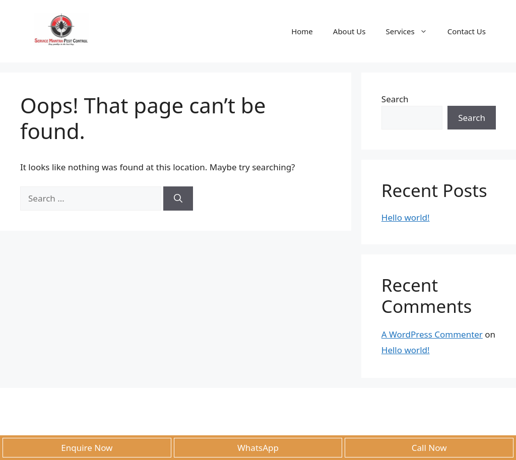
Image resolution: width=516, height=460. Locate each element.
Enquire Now (86, 447)
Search (395, 99)
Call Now (429, 447)
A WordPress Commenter (432, 334)
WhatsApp (258, 447)
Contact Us (466, 31)
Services (411, 31)
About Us (349, 31)
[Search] (178, 198)
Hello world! (405, 217)
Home (302, 31)
